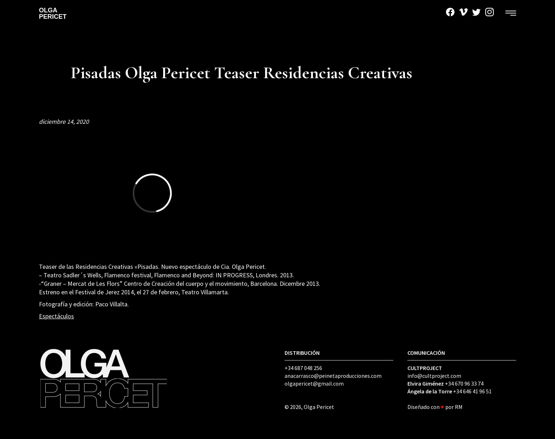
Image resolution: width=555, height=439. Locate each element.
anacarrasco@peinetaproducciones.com (333, 375)
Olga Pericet (53, 13)
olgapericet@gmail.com (314, 383)
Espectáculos (56, 316)
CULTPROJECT (424, 367)
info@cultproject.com (434, 375)
